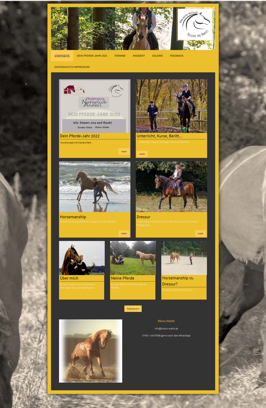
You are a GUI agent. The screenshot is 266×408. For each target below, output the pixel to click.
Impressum (133, 308)
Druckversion (57, 399)
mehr (124, 151)
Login (215, 399)
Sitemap (72, 399)
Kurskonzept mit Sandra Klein (76, 142)
